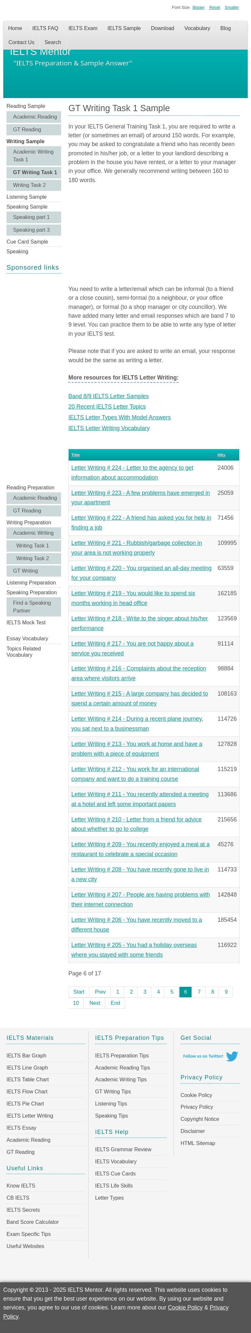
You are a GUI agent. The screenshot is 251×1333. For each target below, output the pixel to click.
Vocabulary (197, 28)
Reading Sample (26, 106)
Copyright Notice (199, 1119)
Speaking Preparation (32, 592)
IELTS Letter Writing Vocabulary (109, 428)
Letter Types (109, 1198)
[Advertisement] (34, 378)
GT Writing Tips (113, 1091)
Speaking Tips (111, 1116)
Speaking (17, 251)
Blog (225, 28)
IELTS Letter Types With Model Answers (119, 417)
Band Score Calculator (33, 1222)
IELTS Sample (124, 28)
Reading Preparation (31, 487)
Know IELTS (21, 1186)
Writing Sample (25, 141)
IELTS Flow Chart (27, 1091)
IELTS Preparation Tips (122, 1055)
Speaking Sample (27, 207)
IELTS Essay (21, 1128)
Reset (214, 7)
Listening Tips (111, 1103)
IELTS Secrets (23, 1210)
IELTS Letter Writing (30, 1116)
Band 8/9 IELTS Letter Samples (108, 396)
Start (78, 992)
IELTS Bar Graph (26, 1055)
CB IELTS (18, 1198)
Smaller (232, 7)
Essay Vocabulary (27, 638)
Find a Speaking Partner (32, 607)
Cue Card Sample (27, 242)
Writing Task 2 (29, 185)
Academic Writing (33, 533)
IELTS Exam (82, 28)
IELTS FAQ (45, 28)
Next (95, 1003)
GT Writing (25, 571)
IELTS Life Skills (114, 1186)
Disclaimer (192, 1131)
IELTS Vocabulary (116, 1161)
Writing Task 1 (32, 545)
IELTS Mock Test (26, 622)
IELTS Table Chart (28, 1079)
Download (162, 28)
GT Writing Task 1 (35, 172)
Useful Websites (25, 1246)
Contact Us (21, 42)
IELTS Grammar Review (123, 1149)
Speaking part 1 (31, 217)
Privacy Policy (196, 1107)
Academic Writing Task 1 (33, 155)
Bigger (198, 7)
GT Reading (27, 129)
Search (52, 42)
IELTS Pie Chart (25, 1103)
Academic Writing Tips (121, 1079)
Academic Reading (35, 117)
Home (15, 28)
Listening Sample (27, 197)
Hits (222, 454)
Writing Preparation (29, 522)
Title (75, 454)
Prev (100, 992)
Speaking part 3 (31, 230)
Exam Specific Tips (29, 1234)
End (115, 1003)
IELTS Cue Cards (115, 1173)
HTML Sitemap (197, 1143)
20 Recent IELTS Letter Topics (107, 406)
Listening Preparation (31, 582)
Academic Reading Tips (122, 1068)
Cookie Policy (196, 1095)
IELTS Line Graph (27, 1068)
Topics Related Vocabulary (24, 652)
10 (76, 1003)
